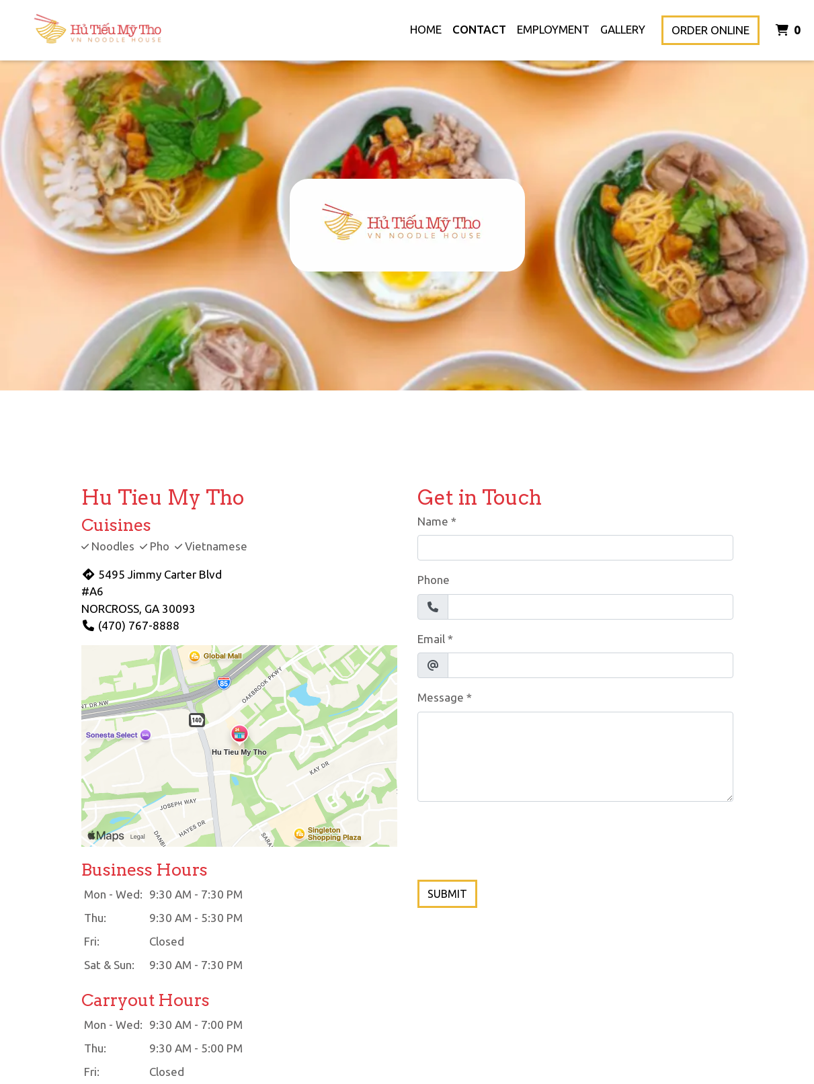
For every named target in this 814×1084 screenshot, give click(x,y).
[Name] (575, 547)
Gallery (622, 29)
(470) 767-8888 (130, 625)
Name (432, 521)
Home (426, 29)
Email (431, 638)
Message (440, 697)
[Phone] (590, 607)
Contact (479, 29)
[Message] (575, 757)
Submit (447, 894)
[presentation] (519, 838)
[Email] (590, 665)
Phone (433, 579)
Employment (553, 29)
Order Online (710, 30)
